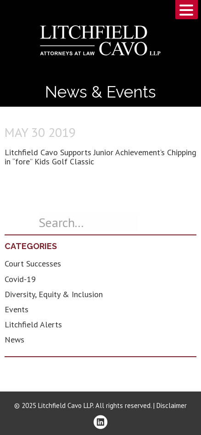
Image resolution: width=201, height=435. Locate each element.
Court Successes (33, 263)
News (14, 339)
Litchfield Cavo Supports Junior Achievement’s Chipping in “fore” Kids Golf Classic (100, 157)
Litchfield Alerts (33, 324)
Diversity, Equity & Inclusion (54, 294)
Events (16, 309)
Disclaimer (171, 405)
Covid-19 (20, 279)
